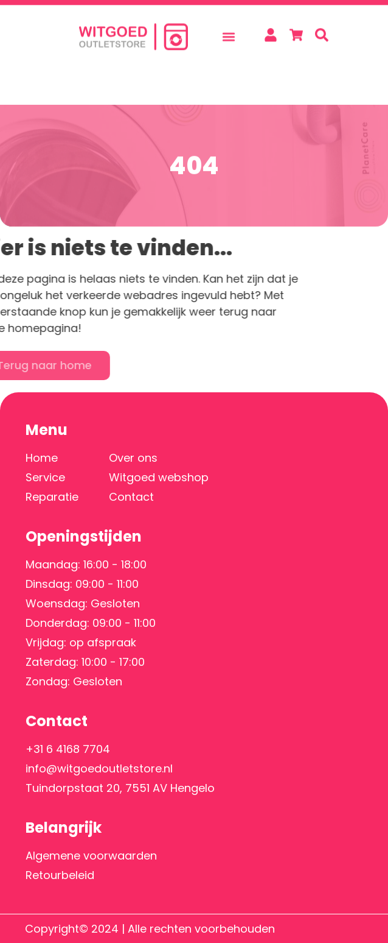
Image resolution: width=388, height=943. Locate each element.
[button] (229, 30)
